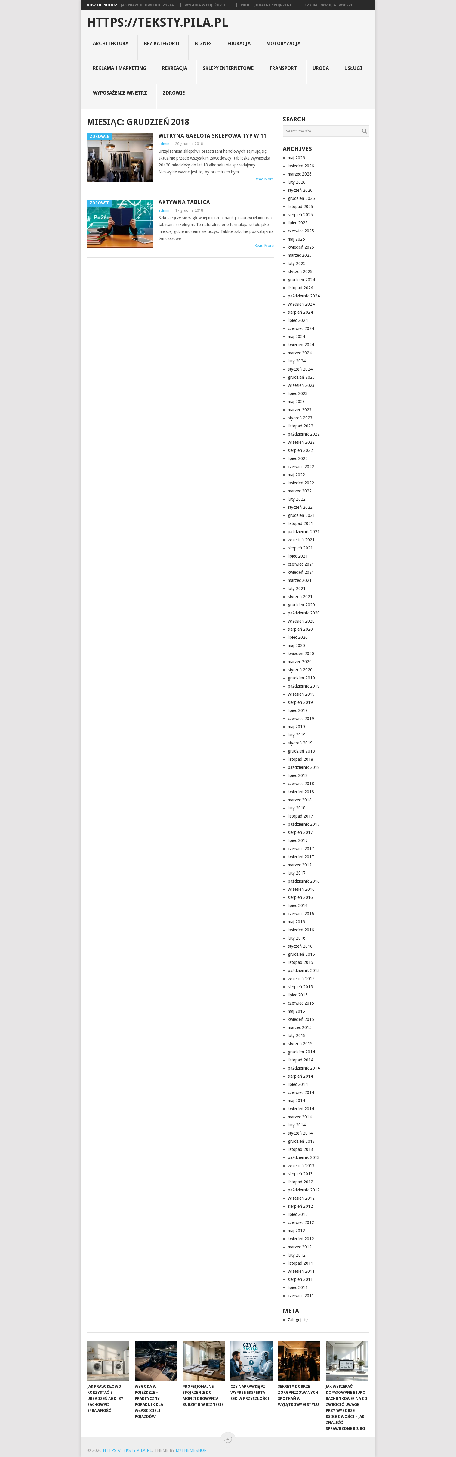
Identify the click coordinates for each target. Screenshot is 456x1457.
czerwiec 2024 (301, 328)
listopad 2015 (300, 962)
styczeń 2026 (300, 190)
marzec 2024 (300, 352)
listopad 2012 (300, 1181)
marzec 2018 (300, 799)
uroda (321, 68)
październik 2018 (304, 767)
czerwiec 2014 (301, 1092)
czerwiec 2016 (301, 913)
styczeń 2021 (300, 596)
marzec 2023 (300, 409)
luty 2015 (297, 1035)
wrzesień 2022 (301, 442)
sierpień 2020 (300, 629)
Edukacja (239, 43)
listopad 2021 (300, 523)
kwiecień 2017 (301, 856)
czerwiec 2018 (301, 783)
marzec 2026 (300, 174)
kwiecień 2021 (301, 572)
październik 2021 (304, 531)
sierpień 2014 (300, 1076)
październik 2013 (304, 1157)
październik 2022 (304, 434)
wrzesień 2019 (301, 694)
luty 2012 (297, 1255)
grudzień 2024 (301, 279)
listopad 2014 (300, 1060)
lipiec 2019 (298, 710)
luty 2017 (297, 873)
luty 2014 (297, 1125)
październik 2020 (304, 612)
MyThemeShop (191, 1450)
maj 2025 (296, 239)
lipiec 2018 (298, 775)
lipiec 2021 (298, 556)
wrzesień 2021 (301, 539)
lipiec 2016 (298, 905)
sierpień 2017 (300, 832)
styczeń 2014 (300, 1133)
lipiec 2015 (298, 995)
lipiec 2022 (298, 458)
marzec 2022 (300, 491)
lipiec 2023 (298, 393)
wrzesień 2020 (301, 621)
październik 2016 (304, 881)
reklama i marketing (119, 68)
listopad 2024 (300, 287)
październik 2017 (304, 824)
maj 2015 (296, 1011)
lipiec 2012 (298, 1214)
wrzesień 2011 (301, 1271)
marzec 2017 (300, 864)
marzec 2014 (300, 1116)
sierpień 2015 (300, 986)
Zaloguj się (298, 1319)
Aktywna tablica (184, 202)
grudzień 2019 (301, 678)
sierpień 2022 (300, 450)
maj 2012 (296, 1230)
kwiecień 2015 (301, 1019)
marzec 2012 (300, 1246)
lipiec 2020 (298, 637)
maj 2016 (296, 921)
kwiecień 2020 (301, 653)
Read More (264, 179)
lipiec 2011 (298, 1287)
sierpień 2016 (300, 897)
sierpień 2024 (300, 312)
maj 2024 (296, 336)
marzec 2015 (300, 1027)
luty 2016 (297, 938)
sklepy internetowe (228, 68)
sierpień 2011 (300, 1279)
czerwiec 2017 (301, 848)
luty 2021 (297, 588)
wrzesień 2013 (301, 1165)
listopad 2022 (300, 426)
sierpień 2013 (300, 1173)
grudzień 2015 (301, 954)
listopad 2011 (300, 1263)
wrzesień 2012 (301, 1198)
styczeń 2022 (300, 507)
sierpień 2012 (300, 1206)
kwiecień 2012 (301, 1238)
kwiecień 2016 (301, 929)
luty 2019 (297, 734)
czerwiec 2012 (301, 1222)
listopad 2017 (300, 816)
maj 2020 (296, 645)
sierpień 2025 (300, 214)
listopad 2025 (300, 206)
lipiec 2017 (298, 840)
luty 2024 (297, 361)
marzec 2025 (300, 255)
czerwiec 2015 (301, 1003)
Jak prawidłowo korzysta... (149, 5)
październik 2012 (304, 1190)
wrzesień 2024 (301, 304)
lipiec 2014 (298, 1084)
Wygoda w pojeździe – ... (208, 5)
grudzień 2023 (301, 377)
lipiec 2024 (298, 320)
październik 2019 (304, 686)
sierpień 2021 (300, 547)
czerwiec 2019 (301, 718)
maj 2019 (296, 726)
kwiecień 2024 (301, 344)
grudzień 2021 (301, 515)
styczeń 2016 (300, 946)
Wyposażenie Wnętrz (120, 93)
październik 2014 (304, 1068)
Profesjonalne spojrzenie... (268, 5)
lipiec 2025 (298, 222)
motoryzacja (283, 43)
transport (283, 68)
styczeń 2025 (300, 271)
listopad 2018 (300, 759)
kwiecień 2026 (301, 165)
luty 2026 (297, 182)
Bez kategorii (161, 43)
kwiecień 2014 (301, 1108)
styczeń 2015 (300, 1043)
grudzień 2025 (301, 198)
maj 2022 (296, 474)
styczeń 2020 (300, 669)
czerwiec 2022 (301, 466)
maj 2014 (296, 1100)
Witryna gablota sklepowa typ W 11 (213, 135)
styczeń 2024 (300, 369)
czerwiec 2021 (301, 564)
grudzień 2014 (301, 1051)
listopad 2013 (300, 1149)
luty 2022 (297, 499)
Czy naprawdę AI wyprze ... (330, 5)
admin (164, 143)
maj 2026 (296, 157)
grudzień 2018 (301, 751)
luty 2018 (297, 808)
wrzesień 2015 (301, 978)
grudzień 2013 (301, 1141)
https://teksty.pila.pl (157, 22)
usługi (353, 68)
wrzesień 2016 (301, 889)
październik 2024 (304, 296)
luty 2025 (297, 263)
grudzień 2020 (301, 604)
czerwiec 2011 (301, 1295)
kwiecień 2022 (301, 482)
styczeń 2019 (300, 743)
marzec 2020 (300, 661)
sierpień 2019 (300, 702)
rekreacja (174, 68)
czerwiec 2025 (301, 230)
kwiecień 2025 (301, 247)
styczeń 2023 (300, 417)
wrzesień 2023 (301, 385)
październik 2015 (304, 970)
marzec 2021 (300, 580)
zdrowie (174, 93)
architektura (110, 43)
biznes (203, 43)
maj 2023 (296, 401)
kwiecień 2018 (301, 791)
